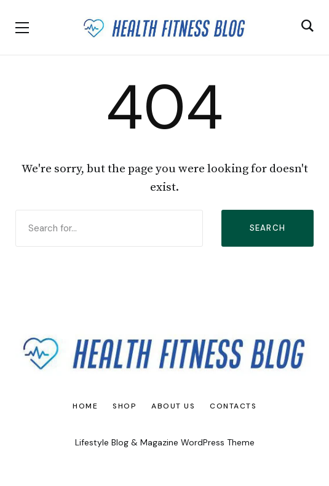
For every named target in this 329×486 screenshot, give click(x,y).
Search (268, 228)
